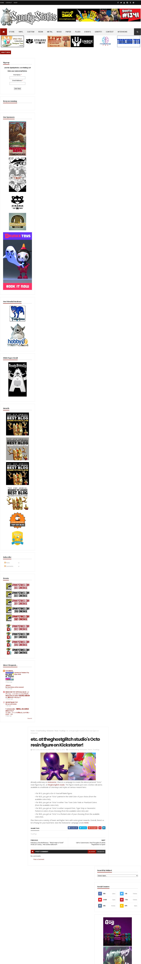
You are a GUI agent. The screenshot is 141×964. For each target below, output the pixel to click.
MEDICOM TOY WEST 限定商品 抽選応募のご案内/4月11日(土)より (13, 653)
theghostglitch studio (55, 117)
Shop (15, 2)
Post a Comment (37, 191)
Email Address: (12, 86)
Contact (9, 2)
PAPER (68, 32)
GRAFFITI (98, 32)
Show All (19, 680)
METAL (50, 32)
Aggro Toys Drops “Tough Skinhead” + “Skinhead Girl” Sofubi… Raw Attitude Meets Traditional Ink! (121, 566)
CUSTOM (30, 32)
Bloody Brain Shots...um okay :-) (118, 846)
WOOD (59, 32)
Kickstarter (49, 62)
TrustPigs (61, 62)
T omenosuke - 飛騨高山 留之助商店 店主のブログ (12, 669)
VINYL (21, 32)
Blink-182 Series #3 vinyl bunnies (118, 856)
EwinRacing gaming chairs (123, 378)
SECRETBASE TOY (11, 660)
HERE (86, 155)
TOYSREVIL (9, 622)
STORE (12, 32)
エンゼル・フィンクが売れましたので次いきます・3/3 (13, 674)
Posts (7, 530)
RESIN (40, 32)
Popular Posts (132, 555)
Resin (55, 62)
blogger (88, 183)
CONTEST (110, 32)
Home (2, 2)
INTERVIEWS (122, 32)
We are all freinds (11, 662)
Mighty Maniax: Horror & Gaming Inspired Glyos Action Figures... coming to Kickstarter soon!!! (123, 881)
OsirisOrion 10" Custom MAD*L (70, 884)
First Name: (11, 80)
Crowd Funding (39, 62)
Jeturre (8, 636)
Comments (8, 534)
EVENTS (87, 32)
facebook (96, 183)
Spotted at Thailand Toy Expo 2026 (17, 626)
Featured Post (115, 555)
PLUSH (77, 32)
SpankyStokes (11, 948)
